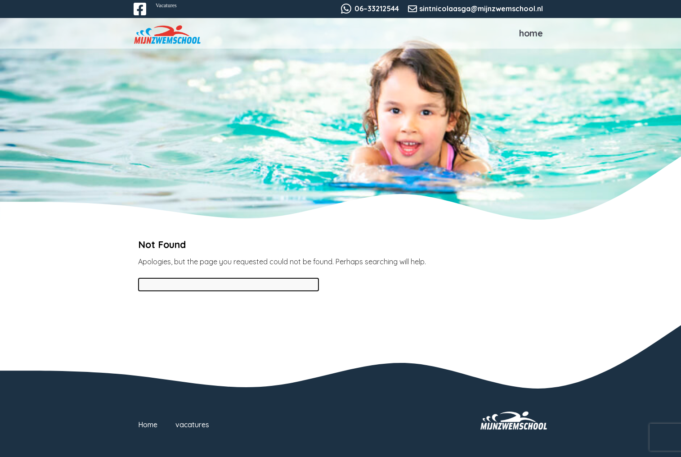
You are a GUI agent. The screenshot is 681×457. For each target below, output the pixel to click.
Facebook (146, 14)
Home (531, 33)
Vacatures (166, 5)
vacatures (192, 424)
